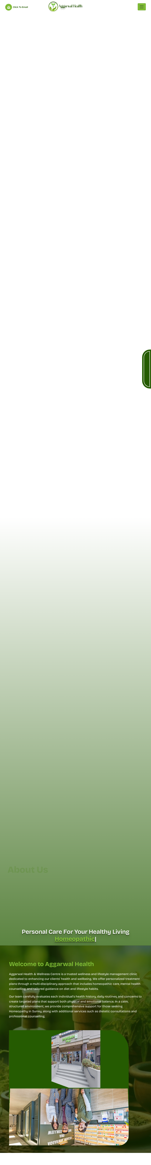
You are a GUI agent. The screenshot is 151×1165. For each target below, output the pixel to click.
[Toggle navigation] (142, 6)
